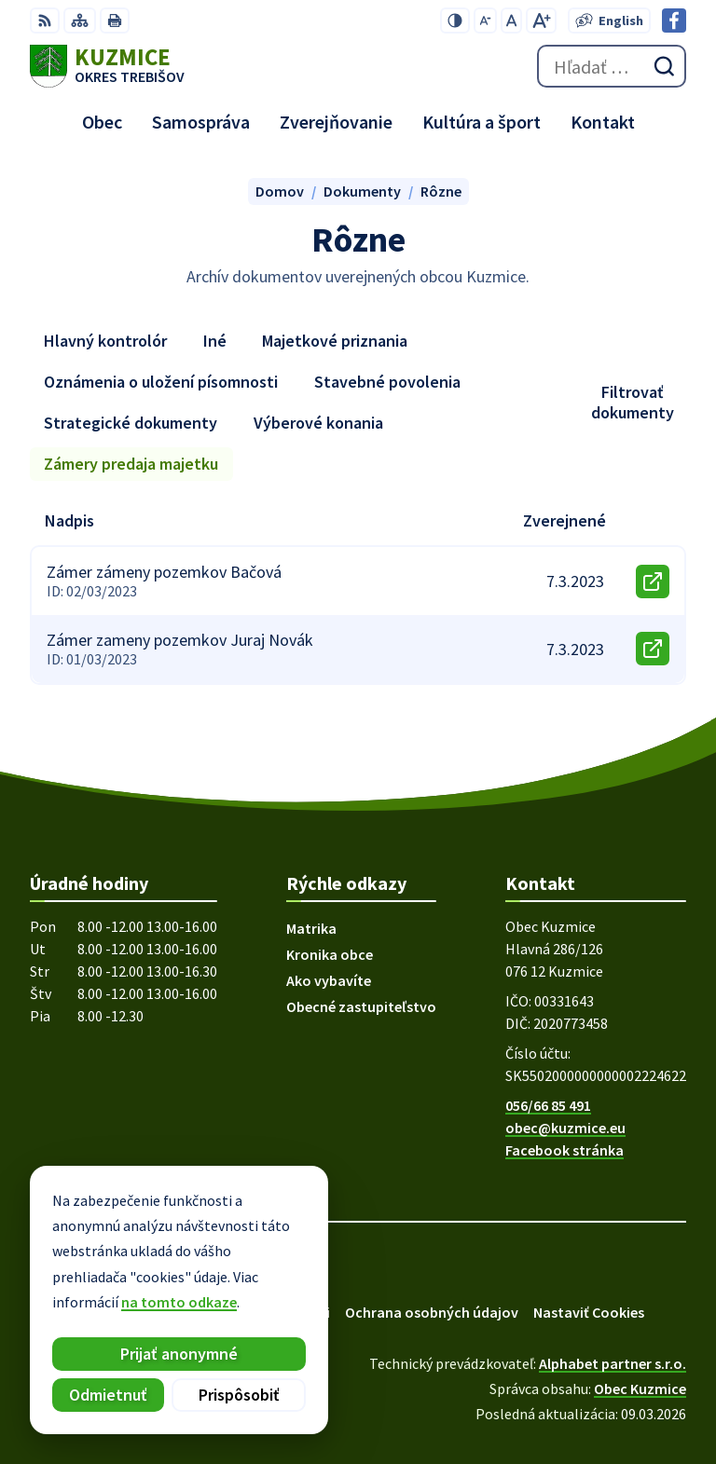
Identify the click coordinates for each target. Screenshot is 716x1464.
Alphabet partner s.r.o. (612, 1363)
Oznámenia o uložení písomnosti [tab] (161, 381)
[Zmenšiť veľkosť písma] (485, 20)
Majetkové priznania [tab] (334, 340)
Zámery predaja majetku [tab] (131, 463)
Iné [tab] (215, 340)
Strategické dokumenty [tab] (130, 422)
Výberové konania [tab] (318, 422)
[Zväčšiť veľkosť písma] (541, 20)
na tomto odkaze (178, 1302)
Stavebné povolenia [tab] (387, 381)
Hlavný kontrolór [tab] (105, 340)
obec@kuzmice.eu (565, 1127)
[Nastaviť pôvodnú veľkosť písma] (511, 20)
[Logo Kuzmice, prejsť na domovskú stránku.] (107, 66)
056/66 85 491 (548, 1105)
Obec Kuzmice (640, 1388)
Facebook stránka (564, 1150)
